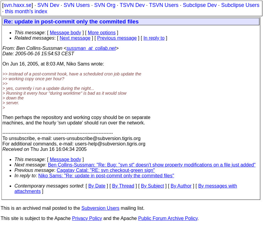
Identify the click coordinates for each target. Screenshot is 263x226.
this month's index (26, 11)
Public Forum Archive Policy (167, 218)
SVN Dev (48, 5)
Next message (75, 38)
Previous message (117, 38)
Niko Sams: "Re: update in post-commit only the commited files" (106, 175)
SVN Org (104, 5)
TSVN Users (163, 5)
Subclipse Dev (200, 5)
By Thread (123, 185)
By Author (181, 185)
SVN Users (76, 5)
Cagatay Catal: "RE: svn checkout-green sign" (106, 170)
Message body (65, 32)
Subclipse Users (240, 5)
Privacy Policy (87, 218)
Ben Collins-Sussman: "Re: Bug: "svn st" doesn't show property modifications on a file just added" (151, 164)
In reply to (154, 38)
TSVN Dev (132, 5)
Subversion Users (100, 208)
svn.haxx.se (18, 5)
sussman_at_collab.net (91, 48)
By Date (96, 185)
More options (102, 32)
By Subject (152, 185)
